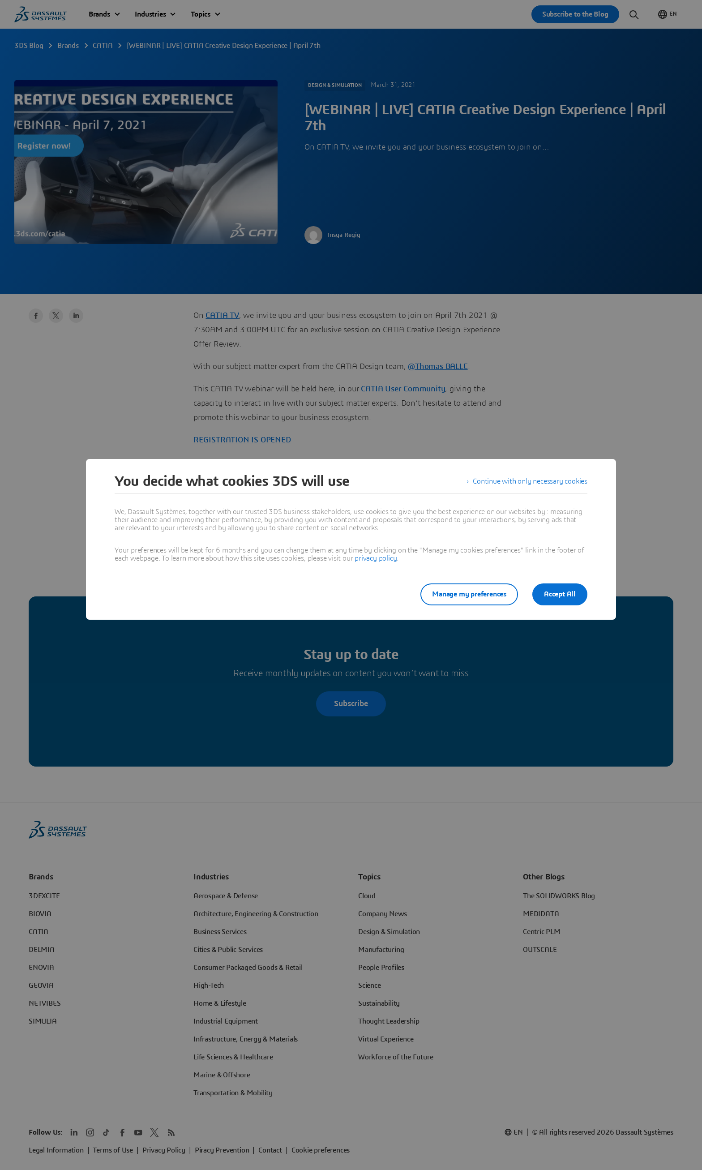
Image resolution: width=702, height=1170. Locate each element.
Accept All (560, 594)
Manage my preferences (469, 594)
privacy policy (376, 558)
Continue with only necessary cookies (530, 481)
